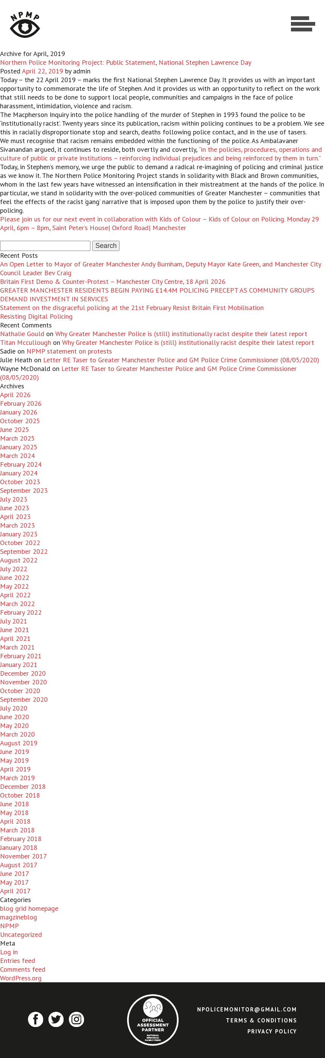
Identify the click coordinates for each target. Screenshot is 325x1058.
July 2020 (13, 708)
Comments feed (22, 969)
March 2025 (17, 438)
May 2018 (14, 812)
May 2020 (14, 725)
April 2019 (15, 769)
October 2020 (20, 690)
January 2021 (18, 664)
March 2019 (17, 777)
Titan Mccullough (25, 342)
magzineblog (18, 917)
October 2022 (20, 542)
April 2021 (15, 638)
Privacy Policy (272, 1031)
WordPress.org (21, 978)
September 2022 (24, 551)
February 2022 (21, 612)
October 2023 (20, 481)
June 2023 (14, 507)
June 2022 (14, 577)
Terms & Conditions (261, 1020)
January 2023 (18, 534)
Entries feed (17, 960)
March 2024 (17, 455)
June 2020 (14, 716)
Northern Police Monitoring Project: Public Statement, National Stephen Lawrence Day (125, 62)
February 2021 (21, 655)
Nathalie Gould (22, 333)
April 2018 (15, 821)
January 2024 (18, 473)
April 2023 (15, 516)
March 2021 (17, 647)
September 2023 (24, 490)
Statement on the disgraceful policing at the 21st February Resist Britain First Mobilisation (132, 307)
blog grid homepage (29, 908)
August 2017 (18, 864)
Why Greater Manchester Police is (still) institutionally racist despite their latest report (181, 333)
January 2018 (18, 847)
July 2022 (13, 568)
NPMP (9, 925)
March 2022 (17, 603)
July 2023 (13, 499)
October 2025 (20, 420)
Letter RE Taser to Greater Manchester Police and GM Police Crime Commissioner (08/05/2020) (181, 359)
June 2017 (14, 873)
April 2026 (15, 394)
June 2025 (14, 429)
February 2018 (21, 838)
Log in (9, 951)
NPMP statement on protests (69, 351)
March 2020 (17, 734)
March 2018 (17, 830)
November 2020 (23, 682)
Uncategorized (21, 934)
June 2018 (14, 803)
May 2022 (14, 586)
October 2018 (20, 795)
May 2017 (14, 882)
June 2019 (14, 751)
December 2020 (23, 673)
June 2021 (14, 629)
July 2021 (13, 621)
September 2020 (24, 699)
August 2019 (18, 743)
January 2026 (18, 412)
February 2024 (21, 464)
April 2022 (15, 595)
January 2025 (18, 447)
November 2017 (23, 856)
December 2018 (23, 786)
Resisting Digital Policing (36, 316)
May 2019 (14, 760)
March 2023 (17, 525)
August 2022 (18, 560)
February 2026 (21, 403)
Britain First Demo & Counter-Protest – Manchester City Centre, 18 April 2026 (112, 281)
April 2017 (15, 891)
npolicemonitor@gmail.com (247, 1009)
